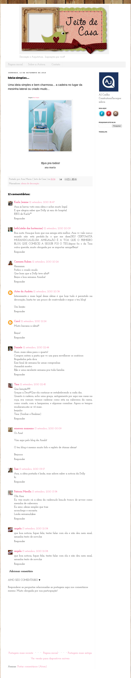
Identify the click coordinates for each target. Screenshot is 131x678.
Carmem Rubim (22, 262)
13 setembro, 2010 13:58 (44, 491)
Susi (16, 469)
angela (17, 528)
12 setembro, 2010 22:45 (33, 384)
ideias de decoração (30, 183)
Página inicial (15, 64)
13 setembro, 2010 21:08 (35, 528)
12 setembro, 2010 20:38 (46, 291)
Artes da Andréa (23, 291)
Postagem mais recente (21, 653)
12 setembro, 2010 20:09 (57, 228)
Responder (19, 218)
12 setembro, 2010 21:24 (33, 321)
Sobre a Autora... (37, 64)
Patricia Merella (22, 491)
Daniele (18, 347)
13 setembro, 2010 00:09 (48, 428)
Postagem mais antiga (80, 653)
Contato (56, 64)
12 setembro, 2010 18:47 (42, 202)
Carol (17, 321)
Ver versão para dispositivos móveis (50, 658)
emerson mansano (24, 428)
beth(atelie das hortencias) (28, 228)
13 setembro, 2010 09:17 (32, 469)
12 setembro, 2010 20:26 (45, 262)
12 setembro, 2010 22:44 (36, 347)
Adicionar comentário (21, 571)
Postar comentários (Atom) (32, 666)
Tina (16, 384)
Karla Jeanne (21, 202)
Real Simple (36, 97)
